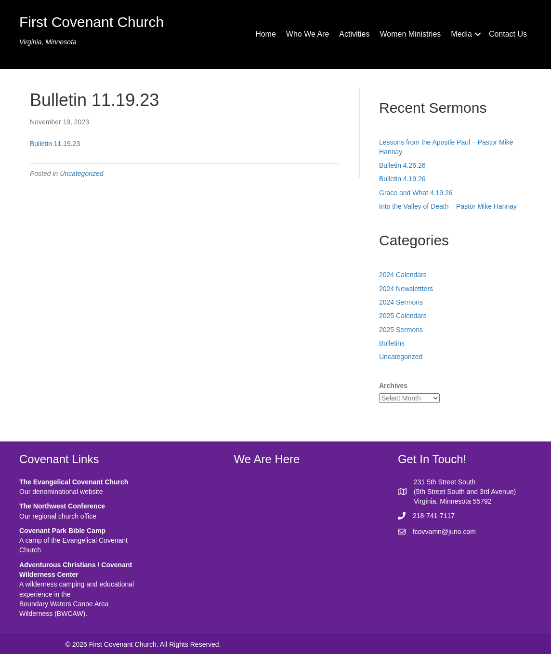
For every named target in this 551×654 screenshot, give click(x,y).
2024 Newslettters (406, 289)
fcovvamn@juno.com (444, 531)
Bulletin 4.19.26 (402, 179)
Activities (354, 34)
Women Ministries (410, 34)
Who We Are (307, 34)
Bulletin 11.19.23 (55, 143)
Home (265, 34)
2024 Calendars (403, 275)
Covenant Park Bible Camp (62, 530)
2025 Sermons (401, 330)
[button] (478, 34)
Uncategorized (81, 173)
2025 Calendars (403, 316)
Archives (393, 385)
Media (461, 34)
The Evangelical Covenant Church (73, 482)
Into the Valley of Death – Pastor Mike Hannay (448, 206)
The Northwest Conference (62, 506)
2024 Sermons (401, 302)
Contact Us (508, 34)
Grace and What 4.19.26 (416, 193)
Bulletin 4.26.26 (402, 165)
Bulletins (392, 343)
